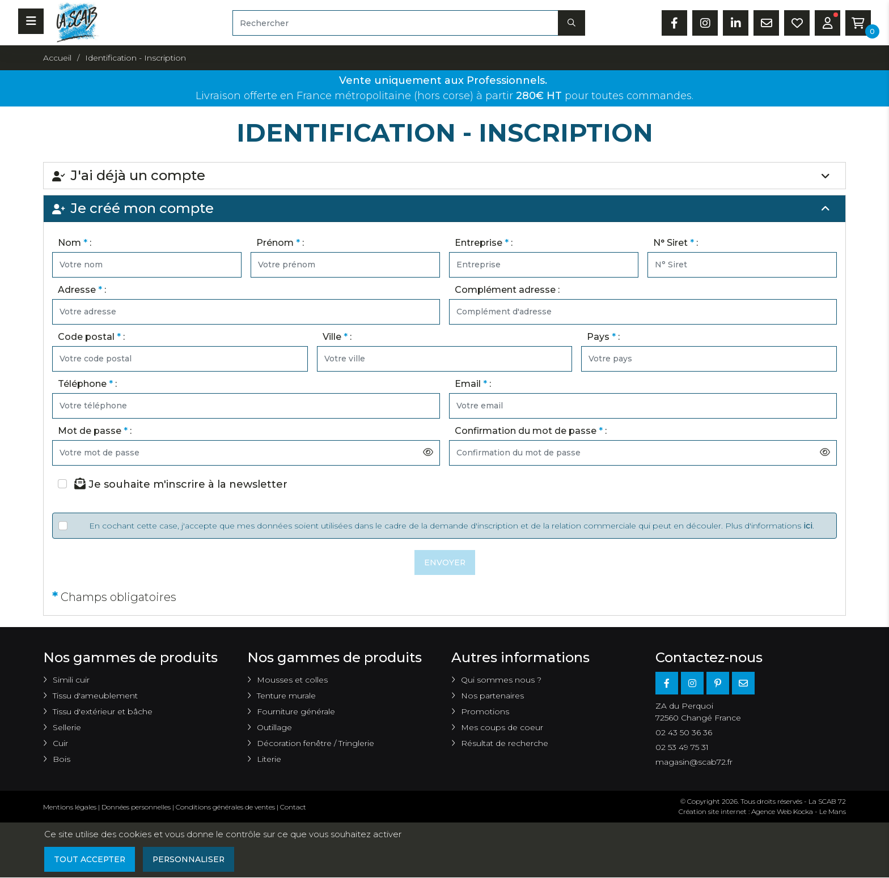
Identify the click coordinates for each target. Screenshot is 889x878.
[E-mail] (743, 683)
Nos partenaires (492, 696)
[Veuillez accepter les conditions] (62, 525)
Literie (269, 760)
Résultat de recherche (504, 744)
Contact (293, 807)
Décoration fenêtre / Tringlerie (315, 744)
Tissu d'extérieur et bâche (103, 712)
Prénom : (280, 242)
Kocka (803, 812)
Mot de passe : (95, 430)
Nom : (74, 242)
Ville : (337, 336)
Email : (473, 383)
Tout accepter (90, 859)
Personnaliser (191, 859)
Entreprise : (484, 242)
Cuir (60, 744)
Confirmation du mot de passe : (531, 430)
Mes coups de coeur (502, 728)
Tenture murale (286, 696)
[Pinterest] (717, 683)
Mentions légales (69, 807)
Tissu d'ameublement (95, 696)
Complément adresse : (507, 289)
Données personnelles (136, 807)
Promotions (485, 712)
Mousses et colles (292, 680)
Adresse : (82, 289)
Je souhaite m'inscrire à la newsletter (180, 484)
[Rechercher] (395, 23)
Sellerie (67, 728)
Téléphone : (87, 383)
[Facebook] (666, 683)
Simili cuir (71, 680)
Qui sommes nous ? (501, 680)
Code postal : (91, 336)
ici (807, 526)
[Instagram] (692, 683)
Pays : (603, 336)
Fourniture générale (296, 712)
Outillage (274, 728)
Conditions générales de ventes (225, 807)
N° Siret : (675, 242)
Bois (61, 760)
